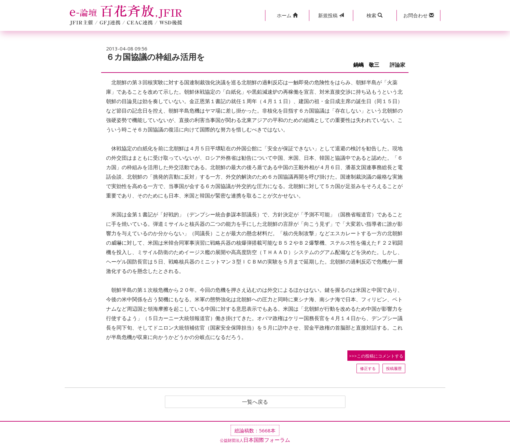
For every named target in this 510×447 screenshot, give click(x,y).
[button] (287, 15)
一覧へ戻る (255, 401)
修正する (368, 368)
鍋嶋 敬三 (368, 65)
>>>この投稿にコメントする (376, 356)
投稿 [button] (331, 15)
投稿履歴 (394, 368)
